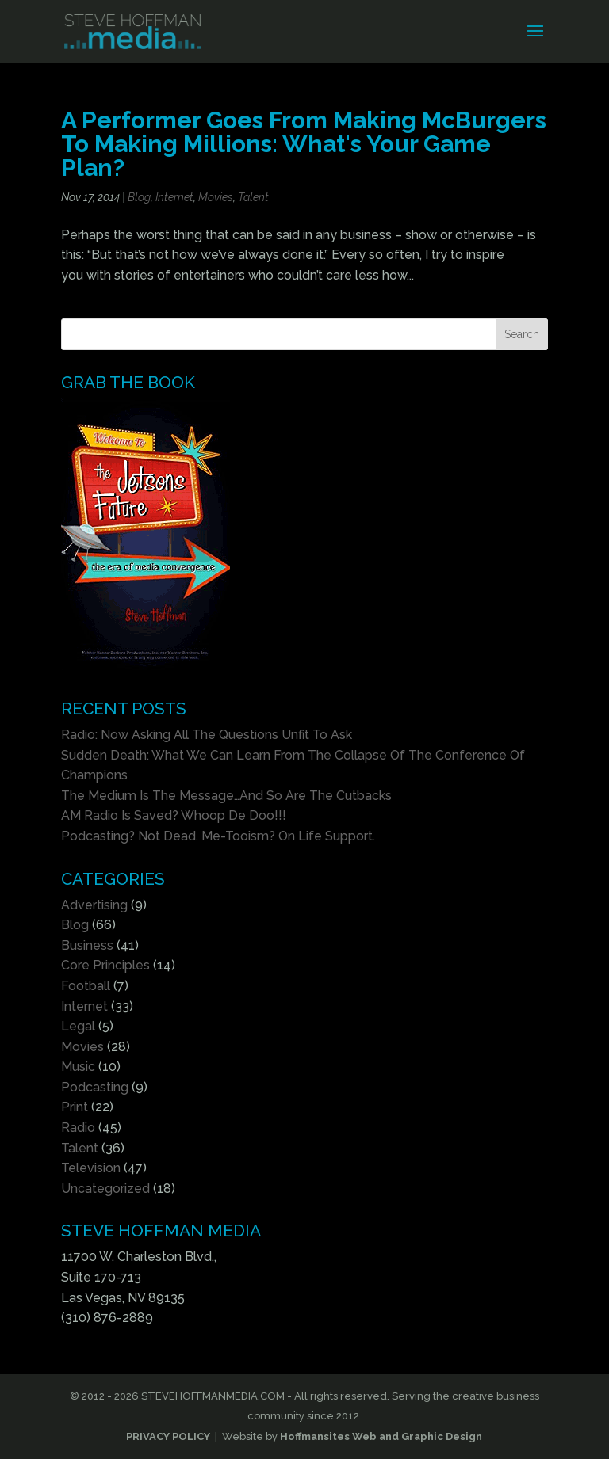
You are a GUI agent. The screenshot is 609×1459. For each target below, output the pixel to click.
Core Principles (105, 965)
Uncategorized (105, 1188)
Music (78, 1066)
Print (74, 1106)
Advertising (94, 904)
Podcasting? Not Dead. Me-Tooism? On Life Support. (218, 836)
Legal (78, 1026)
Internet (174, 197)
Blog (139, 197)
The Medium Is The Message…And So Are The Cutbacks (226, 795)
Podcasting (94, 1087)
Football (85, 985)
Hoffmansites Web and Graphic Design (381, 1436)
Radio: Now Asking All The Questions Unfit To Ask (206, 734)
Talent (253, 197)
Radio (78, 1127)
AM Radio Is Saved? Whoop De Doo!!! (173, 815)
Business (87, 945)
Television (91, 1167)
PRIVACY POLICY (168, 1436)
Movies (215, 197)
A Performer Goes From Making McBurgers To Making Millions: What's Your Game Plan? (303, 143)
